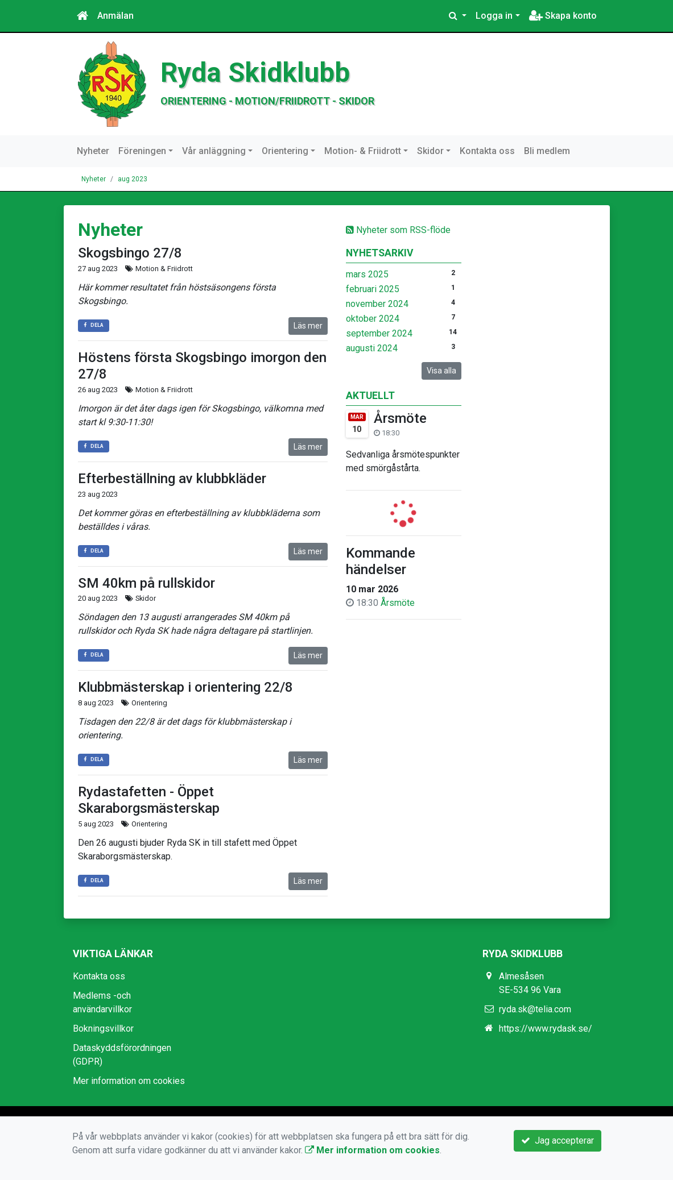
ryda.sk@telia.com (535, 1009)
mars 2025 (367, 274)
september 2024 (379, 333)
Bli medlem (547, 151)
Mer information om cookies (129, 1080)
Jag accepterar (557, 1140)
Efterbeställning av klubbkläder (172, 479)
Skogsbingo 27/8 (130, 253)
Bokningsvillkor (103, 1028)
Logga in (494, 15)
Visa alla (441, 370)
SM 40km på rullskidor (146, 583)
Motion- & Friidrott (362, 151)
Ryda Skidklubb (255, 73)
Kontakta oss (487, 151)
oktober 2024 (372, 318)
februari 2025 (372, 289)
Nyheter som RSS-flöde (398, 230)
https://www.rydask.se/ (545, 1028)
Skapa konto (563, 15)
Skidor (430, 151)
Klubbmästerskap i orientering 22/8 (185, 687)
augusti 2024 (372, 348)
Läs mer (308, 325)
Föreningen (142, 151)
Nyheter (93, 151)
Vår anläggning (214, 151)
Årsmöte (400, 418)
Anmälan (115, 15)
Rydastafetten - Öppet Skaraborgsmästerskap (149, 800)
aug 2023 (132, 179)
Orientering (285, 151)
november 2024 (377, 303)
